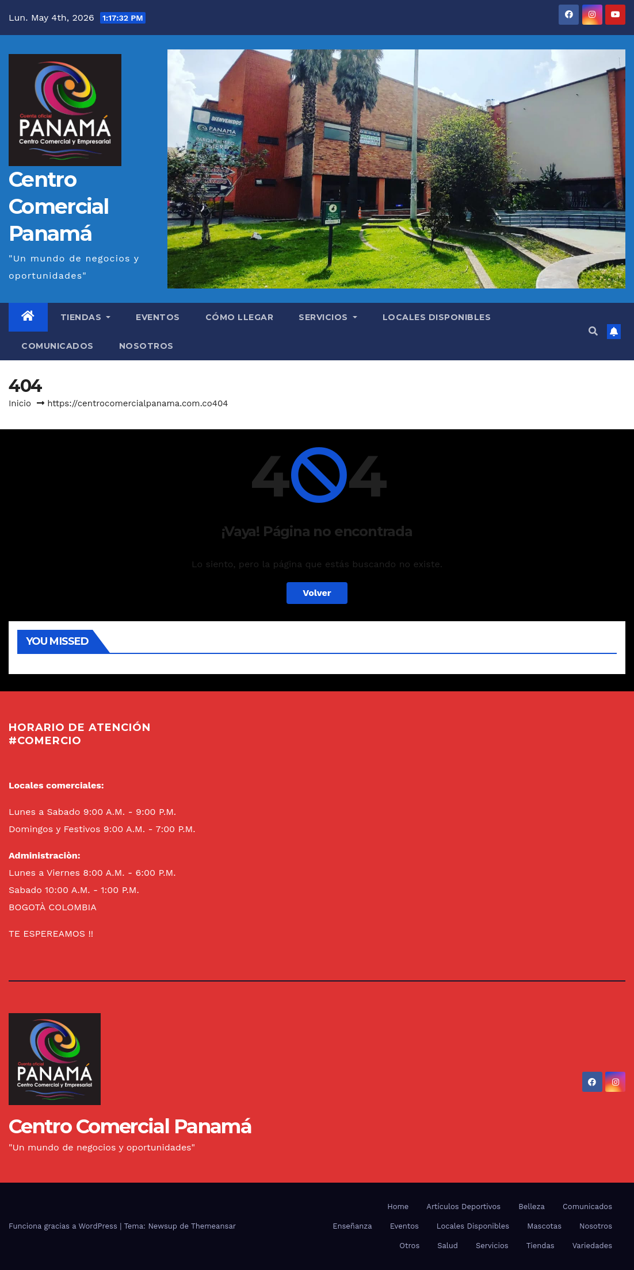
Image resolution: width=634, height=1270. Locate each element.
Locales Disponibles (437, 317)
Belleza (531, 1206)
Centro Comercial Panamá (59, 206)
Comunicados (57, 346)
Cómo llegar (239, 317)
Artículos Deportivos (463, 1206)
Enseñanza (352, 1226)
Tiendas (85, 317)
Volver (317, 592)
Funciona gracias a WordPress (64, 1226)
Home (397, 1206)
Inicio (20, 403)
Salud (447, 1245)
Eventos (158, 317)
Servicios (328, 317)
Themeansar (213, 1226)
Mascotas (544, 1226)
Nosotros (146, 346)
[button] (593, 331)
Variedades (592, 1245)
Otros (409, 1245)
